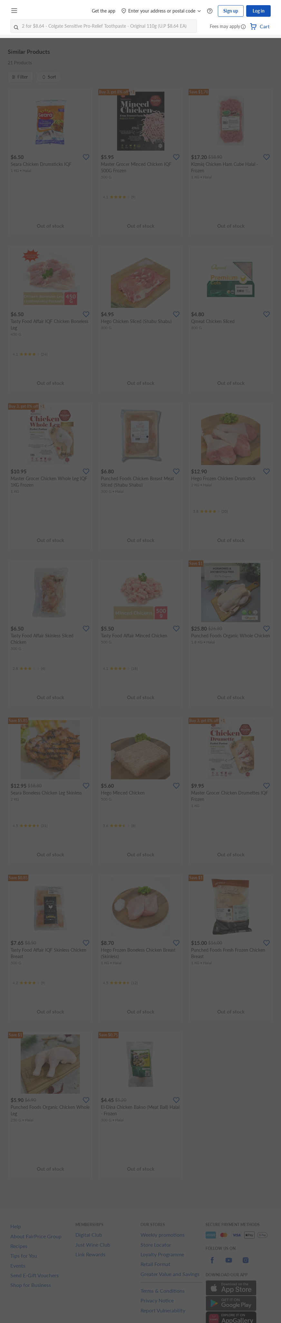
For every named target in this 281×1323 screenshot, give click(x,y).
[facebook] (212, 1264)
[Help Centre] (210, 11)
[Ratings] (119, 197)
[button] (243, 27)
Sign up (230, 11)
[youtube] (228, 1264)
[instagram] (245, 1264)
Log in (259, 11)
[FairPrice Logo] (38, 11)
